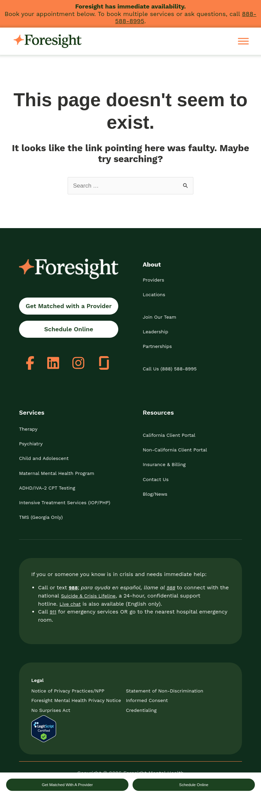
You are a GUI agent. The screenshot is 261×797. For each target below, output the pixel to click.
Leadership (155, 331)
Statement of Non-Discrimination (164, 691)
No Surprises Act (50, 710)
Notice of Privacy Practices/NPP (67, 691)
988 (171, 587)
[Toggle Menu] (243, 41)
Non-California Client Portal (175, 449)
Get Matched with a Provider (68, 305)
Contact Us (156, 479)
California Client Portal (169, 435)
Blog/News (155, 494)
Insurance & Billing (164, 464)
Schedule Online (193, 784)
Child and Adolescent (44, 458)
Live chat (70, 604)
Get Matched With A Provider (67, 784)
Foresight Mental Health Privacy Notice (76, 700)
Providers (153, 280)
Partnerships (157, 346)
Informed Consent (147, 700)
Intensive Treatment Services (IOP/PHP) (64, 502)
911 (53, 612)
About (152, 264)
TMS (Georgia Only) (41, 517)
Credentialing (141, 710)
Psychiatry (30, 443)
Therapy (28, 429)
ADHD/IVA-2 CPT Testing (47, 488)
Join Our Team (159, 317)
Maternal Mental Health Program (56, 473)
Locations (154, 294)
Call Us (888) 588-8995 (170, 368)
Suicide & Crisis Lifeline (88, 596)
